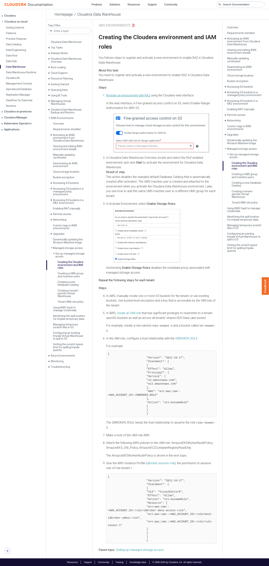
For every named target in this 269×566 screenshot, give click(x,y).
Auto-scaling (58, 67)
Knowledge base (138, 562)
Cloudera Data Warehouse (99, 14)
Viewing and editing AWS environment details (67, 147)
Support (152, 4)
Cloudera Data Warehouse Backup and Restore (66, 111)
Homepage (64, 14)
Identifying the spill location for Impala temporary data (69, 317)
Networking (60, 219)
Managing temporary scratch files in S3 (65, 326)
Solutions (114, 4)
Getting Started (60, 84)
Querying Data (59, 89)
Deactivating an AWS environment (65, 165)
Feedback (265, 286)
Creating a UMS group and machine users (70, 275)
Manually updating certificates (64, 156)
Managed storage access (68, 248)
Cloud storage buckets (66, 171)
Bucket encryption (63, 177)
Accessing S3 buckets (66, 182)
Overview (58, 123)
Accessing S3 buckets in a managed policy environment (68, 191)
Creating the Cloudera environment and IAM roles (70, 265)
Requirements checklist (67, 129)
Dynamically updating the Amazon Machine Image (68, 241)
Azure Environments (63, 355)
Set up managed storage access (70, 255)
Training (119, 562)
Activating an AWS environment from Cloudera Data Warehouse (68, 138)
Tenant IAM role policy (71, 301)
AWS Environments (62, 118)
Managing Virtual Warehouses (61, 102)
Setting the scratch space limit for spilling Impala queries (68, 347)
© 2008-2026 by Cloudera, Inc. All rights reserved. (177, 562)
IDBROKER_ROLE (186, 338)
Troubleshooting (60, 366)
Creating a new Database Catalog (68, 283)
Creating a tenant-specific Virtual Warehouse (68, 293)
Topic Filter (54, 25)
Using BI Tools (59, 95)
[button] (161, 132)
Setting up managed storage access (140, 549)
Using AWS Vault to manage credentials (65, 309)
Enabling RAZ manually (66, 208)
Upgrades (58, 233)
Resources (134, 4)
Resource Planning (62, 78)
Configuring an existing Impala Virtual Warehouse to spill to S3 (68, 335)
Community (170, 4)
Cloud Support (59, 72)
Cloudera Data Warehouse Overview (66, 60)
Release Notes (59, 53)
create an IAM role (129, 313)
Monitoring (57, 361)
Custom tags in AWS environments (65, 227)
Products (97, 4)
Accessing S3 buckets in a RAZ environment (68, 201)
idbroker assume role (161, 463)
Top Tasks (57, 47)
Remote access (62, 214)
